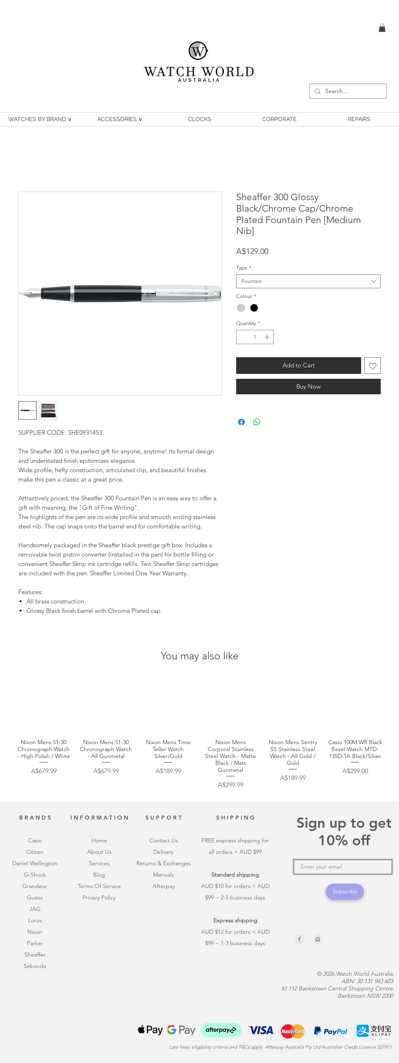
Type (243, 268)
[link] (382, 28)
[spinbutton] (255, 337)
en (40, 851)
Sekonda (35, 966)
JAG (35, 909)
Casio (35, 840)
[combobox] (308, 281)
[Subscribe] (345, 892)
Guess (35, 897)
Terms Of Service (99, 886)
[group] (199, 734)
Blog (99, 874)
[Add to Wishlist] (372, 365)
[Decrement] (242, 337)
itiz (33, 851)
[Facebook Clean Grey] (299, 939)
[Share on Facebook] (241, 422)
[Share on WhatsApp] (257, 422)
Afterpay (164, 886)
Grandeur (34, 886)
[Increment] (268, 337)
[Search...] (347, 91)
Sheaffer (35, 954)
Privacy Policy (99, 897)
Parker (35, 943)
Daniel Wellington (34, 863)
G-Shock (35, 874)
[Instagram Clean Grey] (318, 939)
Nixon (34, 931)
